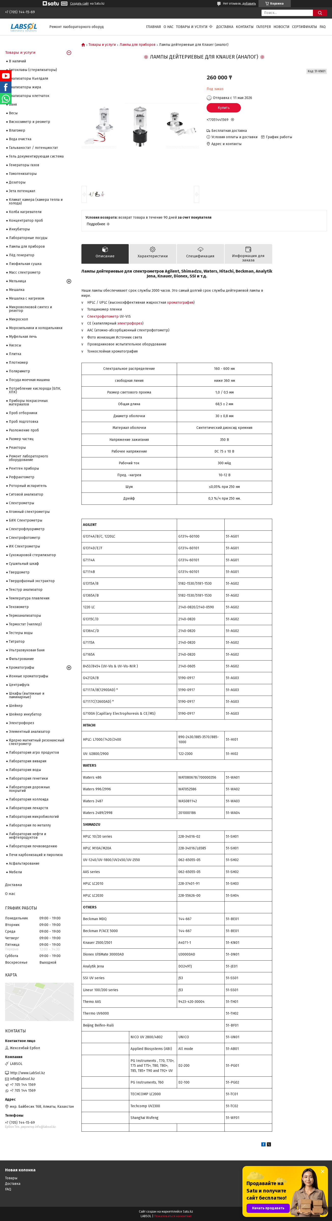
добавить (249, 3)
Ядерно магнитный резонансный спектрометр (36, 742)
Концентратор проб (26, 220)
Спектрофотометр (103, 316)
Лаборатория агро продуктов (34, 752)
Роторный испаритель (28, 486)
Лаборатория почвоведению (33, 846)
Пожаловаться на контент (173, 1216)
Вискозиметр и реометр (29, 122)
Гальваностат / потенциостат (33, 148)
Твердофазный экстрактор (32, 581)
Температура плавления (29, 598)
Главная (153, 27)
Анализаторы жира (25, 87)
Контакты (245, 27)
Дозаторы (17, 182)
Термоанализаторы (25, 615)
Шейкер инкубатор (25, 714)
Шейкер (16, 706)
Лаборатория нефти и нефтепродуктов (27, 836)
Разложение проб (24, 430)
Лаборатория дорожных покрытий (29, 789)
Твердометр (19, 572)
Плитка (15, 354)
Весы (13, 113)
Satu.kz (188, 1211)
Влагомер (17, 130)
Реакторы (17, 447)
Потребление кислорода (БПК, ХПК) (35, 390)
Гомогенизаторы (23, 174)
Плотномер (18, 362)
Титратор (17, 641)
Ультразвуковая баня (27, 650)
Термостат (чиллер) (25, 624)
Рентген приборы (24, 468)
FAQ (323, 27)
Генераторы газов (24, 165)
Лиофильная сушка (25, 264)
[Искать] (320, 13)
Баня (13, 104)
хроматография (180, 302)
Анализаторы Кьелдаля (28, 78)
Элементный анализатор (29, 731)
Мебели (15, 872)
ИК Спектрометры (24, 546)
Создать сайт (79, 3)
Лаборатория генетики (28, 778)
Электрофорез (21, 723)
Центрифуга (19, 685)
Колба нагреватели (25, 212)
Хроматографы (21, 667)
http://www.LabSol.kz (27, 1073)
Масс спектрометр (24, 272)
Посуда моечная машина (29, 380)
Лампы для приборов (137, 45)
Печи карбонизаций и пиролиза (36, 855)
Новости (281, 27)
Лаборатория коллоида (28, 799)
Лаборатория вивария (27, 761)
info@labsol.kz (22, 1079)
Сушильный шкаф (24, 564)
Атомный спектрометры (29, 512)
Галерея (263, 27)
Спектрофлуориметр (27, 529)
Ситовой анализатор (26, 494)
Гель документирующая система (36, 156)
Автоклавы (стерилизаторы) (33, 70)
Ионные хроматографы (28, 676)
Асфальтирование (24, 863)
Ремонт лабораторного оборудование (28, 458)
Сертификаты (304, 27)
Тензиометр (19, 607)
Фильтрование (21, 659)
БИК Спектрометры (25, 520)
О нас (169, 27)
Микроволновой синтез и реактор (30, 309)
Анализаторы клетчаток (29, 96)
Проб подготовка (23, 421)
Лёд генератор (21, 255)
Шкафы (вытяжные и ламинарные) (26, 695)
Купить (224, 108)
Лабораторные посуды (28, 238)
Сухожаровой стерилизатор (32, 555)
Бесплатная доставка (229, 131)
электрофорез (129, 323)
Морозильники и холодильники (35, 328)
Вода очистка (20, 139)
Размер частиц (21, 439)
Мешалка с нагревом (26, 298)
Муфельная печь (23, 336)
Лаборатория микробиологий (34, 817)
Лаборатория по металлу (30, 825)
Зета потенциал (22, 191)
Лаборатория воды (25, 770)
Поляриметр (19, 371)
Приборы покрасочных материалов (28, 402)
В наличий (17, 61)
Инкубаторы (19, 229)
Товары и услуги (192, 27)
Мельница (17, 281)
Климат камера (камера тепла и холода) (36, 201)
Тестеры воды (21, 633)
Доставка (224, 27)
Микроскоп (18, 319)
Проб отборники (23, 413)
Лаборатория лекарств (28, 808)
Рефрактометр (21, 477)
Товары (11, 1178)
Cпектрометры (21, 503)
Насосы (15, 345)
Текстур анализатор (25, 589)
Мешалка (16, 290)
